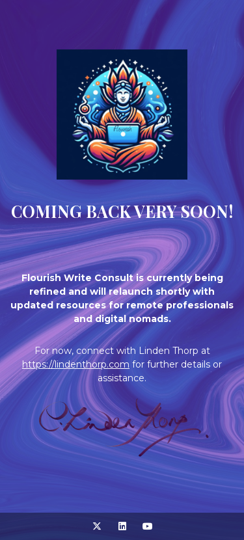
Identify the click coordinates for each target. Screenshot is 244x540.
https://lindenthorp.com (75, 364)
